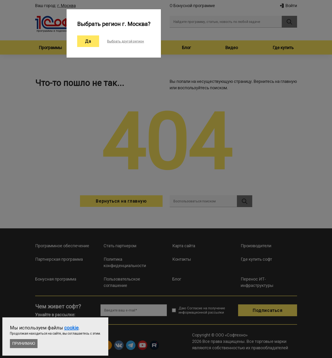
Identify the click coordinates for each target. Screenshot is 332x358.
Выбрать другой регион (125, 41)
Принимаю (23, 343)
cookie (71, 328)
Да (88, 41)
